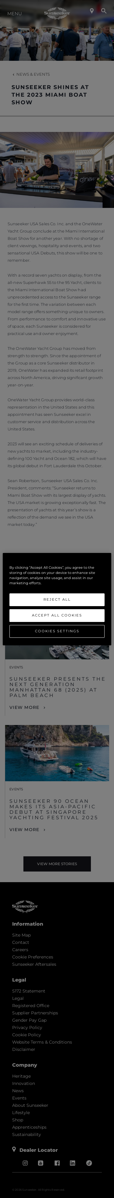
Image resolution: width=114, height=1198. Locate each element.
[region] (57, 599)
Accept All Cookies (57, 615)
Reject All (57, 599)
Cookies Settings (57, 631)
